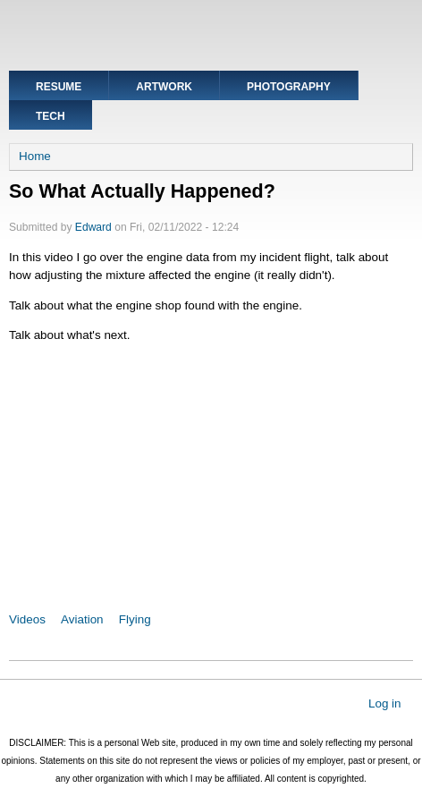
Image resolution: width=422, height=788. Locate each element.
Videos (27, 619)
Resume (58, 86)
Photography (289, 86)
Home (35, 156)
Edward (93, 227)
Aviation (82, 619)
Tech (50, 116)
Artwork (164, 86)
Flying (135, 619)
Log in (384, 703)
